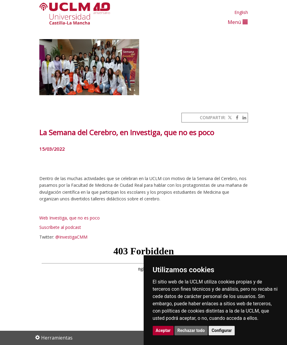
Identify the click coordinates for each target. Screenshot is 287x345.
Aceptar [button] (163, 330)
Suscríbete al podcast (60, 227)
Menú (238, 21)
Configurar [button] (222, 330)
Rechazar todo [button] (191, 330)
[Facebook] (235, 117)
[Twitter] (229, 117)
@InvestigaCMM (71, 237)
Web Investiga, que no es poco (69, 218)
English (241, 12)
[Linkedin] (243, 117)
